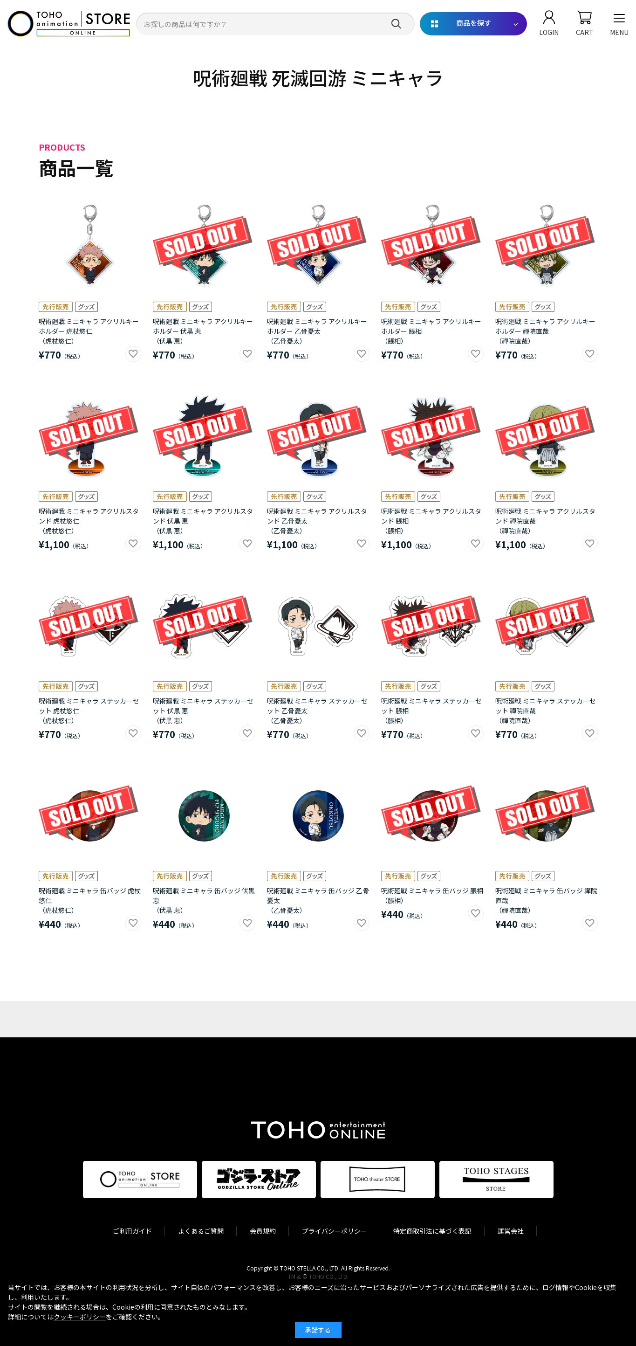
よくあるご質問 (201, 1231)
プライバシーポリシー (334, 1231)
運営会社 (511, 1231)
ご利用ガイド (132, 1231)
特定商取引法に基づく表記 (432, 1231)
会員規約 (263, 1231)
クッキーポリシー (80, 1316)
